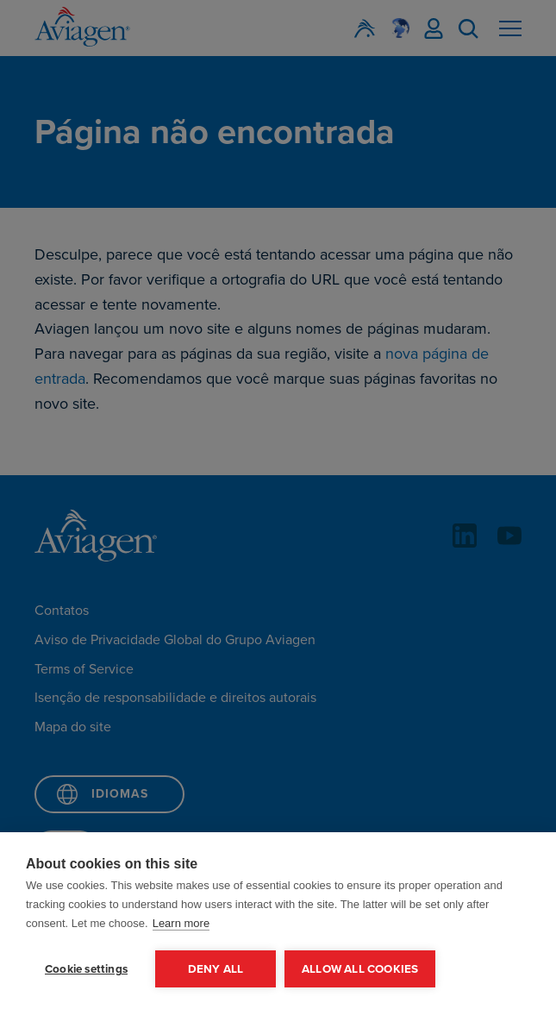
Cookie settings (86, 968)
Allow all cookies (360, 968)
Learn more (181, 923)
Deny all (216, 968)
